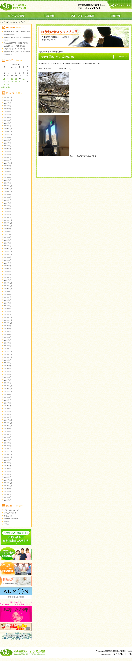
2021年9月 (7, 228)
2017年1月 (7, 383)
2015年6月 (7, 437)
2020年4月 (7, 271)
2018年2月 (7, 346)
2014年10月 (8, 457)
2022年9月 (7, 194)
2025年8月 (7, 106)
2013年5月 (7, 500)
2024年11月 (8, 131)
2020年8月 (7, 260)
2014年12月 (8, 451)
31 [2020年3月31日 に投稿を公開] (8, 84)
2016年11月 (8, 388)
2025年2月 (7, 123)
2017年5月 (7, 371)
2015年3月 (7, 446)
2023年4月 (7, 174)
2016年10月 (8, 391)
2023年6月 (7, 171)
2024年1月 (7, 160)
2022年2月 (7, 214)
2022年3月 (7, 211)
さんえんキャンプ (10, 513)
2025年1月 (7, 126)
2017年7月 (7, 366)
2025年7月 (7, 109)
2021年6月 (7, 234)
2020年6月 (7, 266)
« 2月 (3, 87)
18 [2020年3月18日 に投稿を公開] (12, 79)
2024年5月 (7, 149)
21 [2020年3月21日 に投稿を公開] (23, 79)
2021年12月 (8, 220)
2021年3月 (7, 240)
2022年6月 (7, 203)
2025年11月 (8, 97)
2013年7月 (7, 494)
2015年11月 (8, 423)
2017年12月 (8, 351)
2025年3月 (7, 120)
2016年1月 (7, 417)
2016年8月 (7, 397)
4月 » (8, 87)
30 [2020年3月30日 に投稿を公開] (4, 84)
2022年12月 (8, 186)
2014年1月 (7, 477)
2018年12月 (8, 317)
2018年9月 (7, 326)
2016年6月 (7, 403)
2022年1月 (7, 217)
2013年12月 (8, 480)
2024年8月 (7, 140)
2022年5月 (7, 206)
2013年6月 (7, 497)
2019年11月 (8, 286)
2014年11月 (8, 454)
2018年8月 (7, 328)
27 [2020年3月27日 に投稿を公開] (19, 81)
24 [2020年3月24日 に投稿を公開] (8, 81)
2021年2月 (7, 243)
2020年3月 (7, 274)
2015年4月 (7, 443)
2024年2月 (7, 157)
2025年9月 (7, 103)
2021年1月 (7, 246)
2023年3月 (7, 177)
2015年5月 (7, 440)
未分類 (6, 521)
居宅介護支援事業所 (11, 518)
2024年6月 (7, 146)
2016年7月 (7, 400)
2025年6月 (7, 111)
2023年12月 (8, 163)
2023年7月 (7, 168)
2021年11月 (8, 223)
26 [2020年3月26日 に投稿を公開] (16, 81)
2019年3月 (7, 308)
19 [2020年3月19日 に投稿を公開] (16, 79)
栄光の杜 (7, 524)
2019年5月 (7, 303)
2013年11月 (8, 483)
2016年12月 (8, 386)
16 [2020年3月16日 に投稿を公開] (4, 79)
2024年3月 (7, 154)
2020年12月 (8, 249)
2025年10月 (8, 100)
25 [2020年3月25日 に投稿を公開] (12, 81)
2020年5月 (7, 268)
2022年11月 (8, 189)
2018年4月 (7, 340)
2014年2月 (7, 474)
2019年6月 (7, 300)
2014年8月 (7, 463)
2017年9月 (7, 360)
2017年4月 (7, 374)
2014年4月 (7, 468)
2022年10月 (8, 191)
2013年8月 (7, 491)
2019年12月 (8, 283)
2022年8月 (7, 197)
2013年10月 (8, 486)
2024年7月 (7, 143)
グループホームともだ (11, 510)
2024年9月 (7, 137)
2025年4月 (7, 117)
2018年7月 (7, 331)
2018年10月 (8, 323)
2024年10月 (8, 134)
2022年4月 (7, 208)
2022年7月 (7, 200)
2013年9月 (7, 488)
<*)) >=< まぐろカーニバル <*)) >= (15, 49)
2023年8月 (7, 166)
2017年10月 (8, 357)
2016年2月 (7, 414)
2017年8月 (7, 363)
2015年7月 (7, 434)
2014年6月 (7, 466)
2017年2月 (7, 380)
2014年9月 (7, 460)
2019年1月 (7, 314)
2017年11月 (8, 354)
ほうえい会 (8, 516)
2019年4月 (7, 306)
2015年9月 (7, 428)
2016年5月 (7, 406)
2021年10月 (8, 226)
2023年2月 (7, 180)
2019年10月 (8, 289)
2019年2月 (7, 311)
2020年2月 (7, 277)
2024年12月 (8, 129)
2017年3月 (7, 377)
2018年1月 (7, 348)
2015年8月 (7, 431)
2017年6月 (7, 368)
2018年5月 (7, 337)
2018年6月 (7, 334)
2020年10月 (8, 254)
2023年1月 (7, 183)
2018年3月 (7, 343)
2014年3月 (7, 471)
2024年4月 (7, 151)
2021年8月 (7, 231)
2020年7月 (7, 263)
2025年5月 (7, 114)
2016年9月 (7, 394)
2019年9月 (7, 291)
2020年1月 (7, 280)
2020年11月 (8, 251)
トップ (2, 22)
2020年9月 (7, 257)
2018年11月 (8, 320)
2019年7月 (7, 297)
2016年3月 (7, 411)
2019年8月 (7, 294)
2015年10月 (8, 426)
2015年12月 (8, 420)
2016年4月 (7, 408)
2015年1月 (7, 448)
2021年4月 (7, 237)
